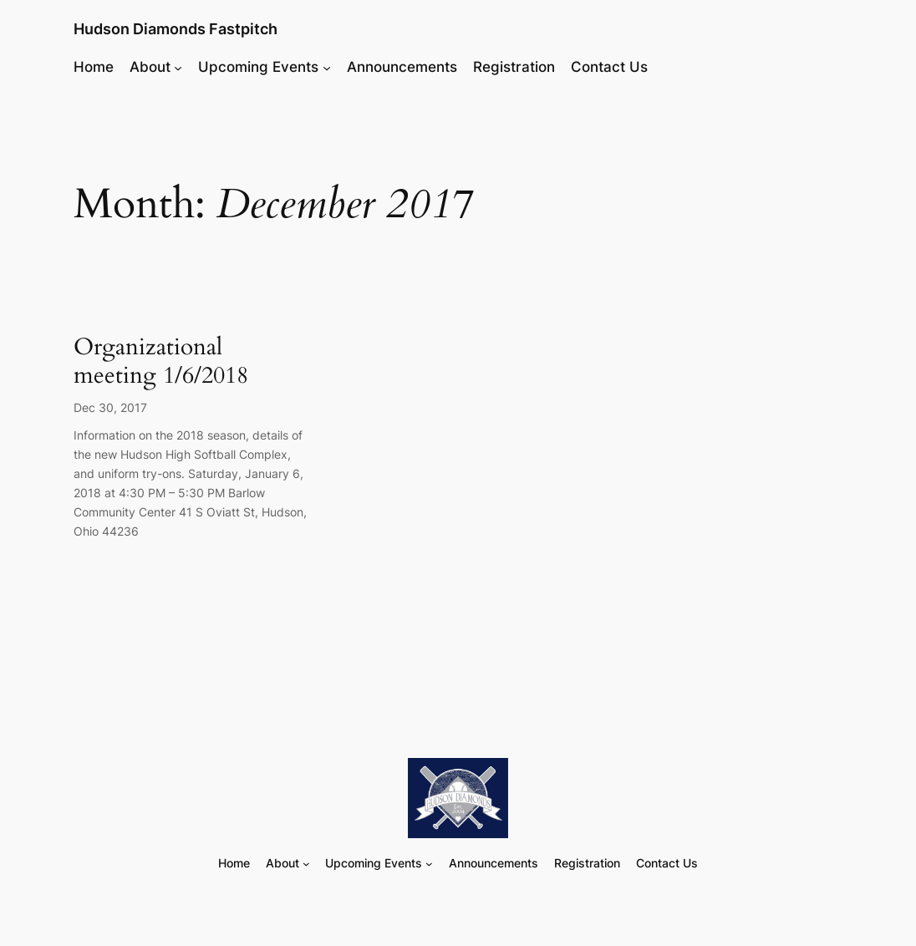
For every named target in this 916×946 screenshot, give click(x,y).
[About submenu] (178, 67)
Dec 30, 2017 (110, 407)
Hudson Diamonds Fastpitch (175, 28)
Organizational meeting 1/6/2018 (161, 361)
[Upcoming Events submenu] (327, 67)
